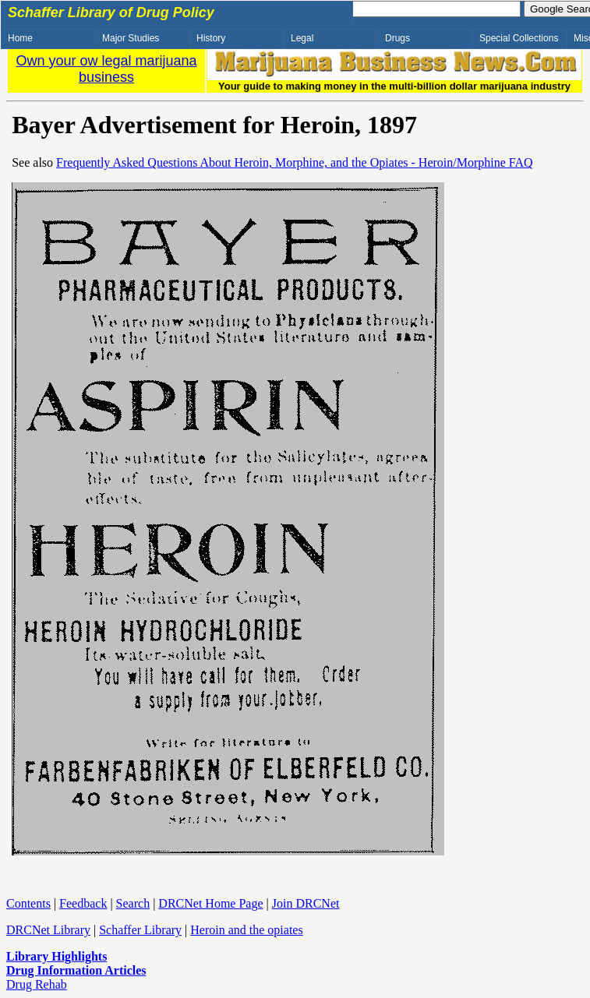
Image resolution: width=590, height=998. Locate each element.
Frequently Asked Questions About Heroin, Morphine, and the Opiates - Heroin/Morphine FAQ (294, 162)
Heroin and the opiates (246, 929)
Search (133, 903)
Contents (28, 903)
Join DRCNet (306, 903)
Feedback (83, 903)
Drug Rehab (36, 984)
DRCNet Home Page (210, 903)
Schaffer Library (140, 929)
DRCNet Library (48, 929)
